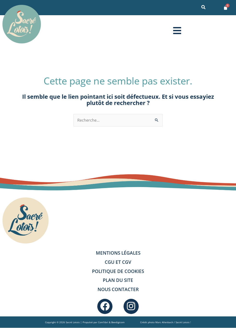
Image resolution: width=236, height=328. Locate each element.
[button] (177, 30)
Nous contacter (118, 289)
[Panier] (225, 7)
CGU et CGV (118, 262)
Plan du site (118, 280)
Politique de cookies (118, 271)
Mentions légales (118, 253)
